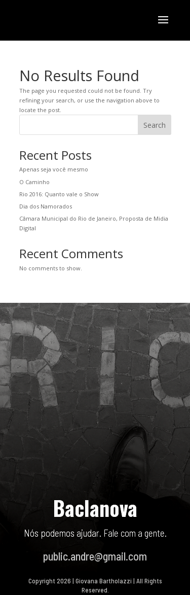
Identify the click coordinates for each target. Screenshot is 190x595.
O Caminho (34, 182)
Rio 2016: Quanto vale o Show (59, 194)
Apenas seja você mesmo (53, 169)
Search (154, 125)
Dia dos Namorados (45, 206)
